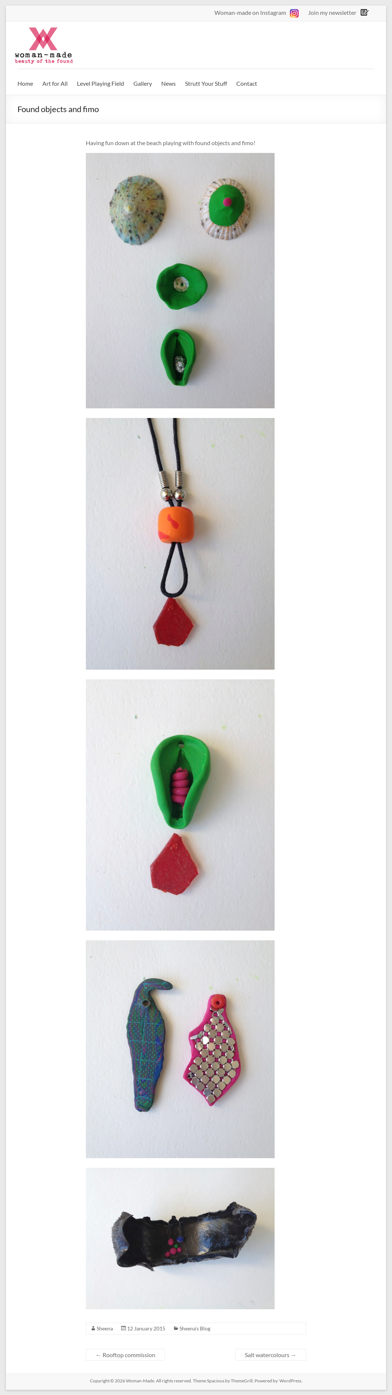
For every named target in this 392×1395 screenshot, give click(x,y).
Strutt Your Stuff (206, 83)
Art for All (55, 83)
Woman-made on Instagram (256, 12)
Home (25, 83)
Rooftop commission (125, 1354)
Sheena (105, 1328)
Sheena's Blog (194, 1328)
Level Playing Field (100, 83)
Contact (246, 83)
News (168, 83)
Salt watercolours (271, 1354)
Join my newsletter (332, 12)
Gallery (142, 83)
